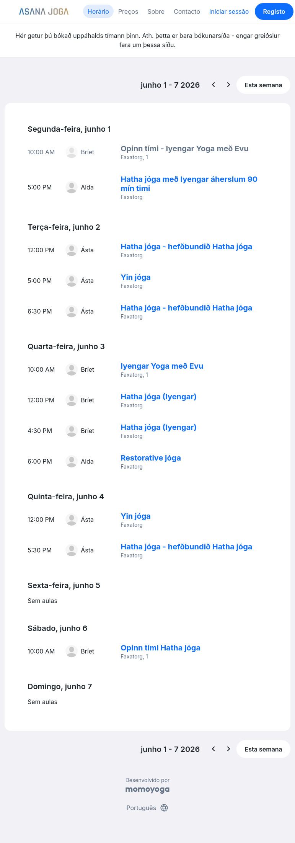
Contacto (187, 11)
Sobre (156, 11)
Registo (274, 11)
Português (147, 807)
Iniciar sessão (229, 11)
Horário (98, 11)
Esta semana (263, 85)
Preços (128, 11)
